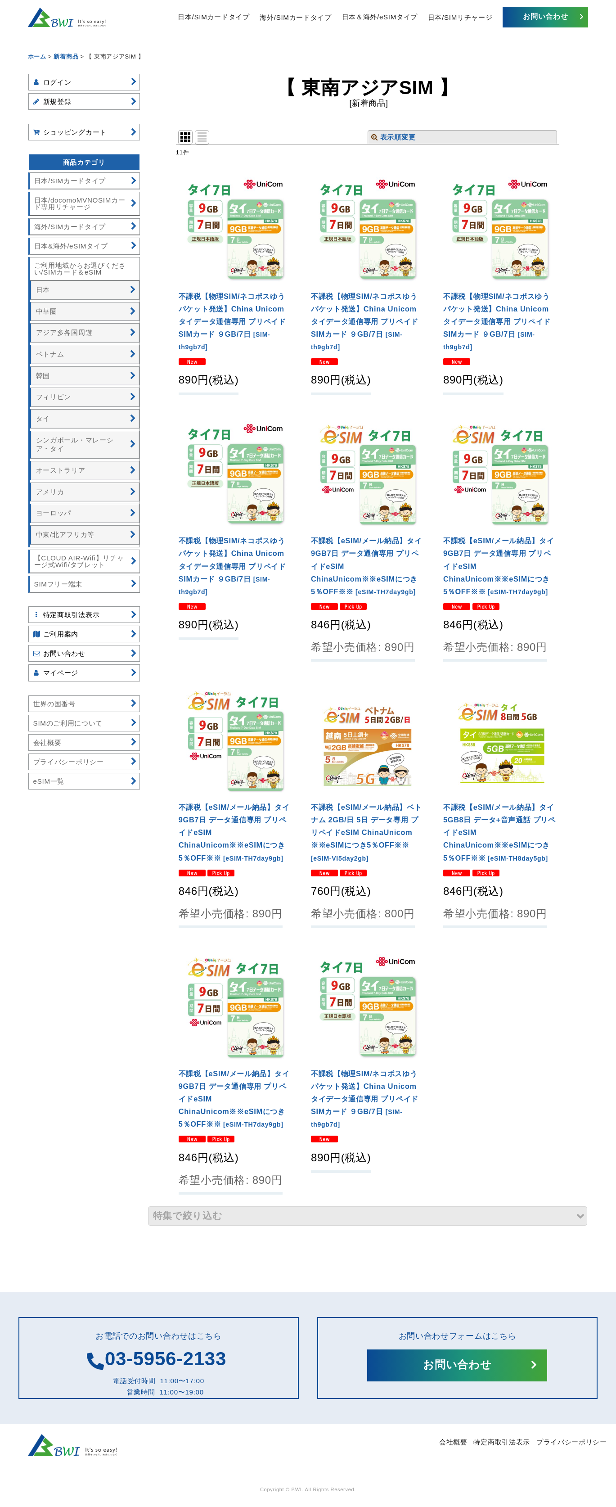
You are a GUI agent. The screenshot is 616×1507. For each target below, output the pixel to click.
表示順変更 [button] (393, 137)
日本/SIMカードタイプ (213, 17)
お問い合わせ (545, 16)
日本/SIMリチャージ (460, 17)
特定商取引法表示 (501, 1442)
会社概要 (453, 1442)
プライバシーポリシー (571, 1442)
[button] (368, 1216)
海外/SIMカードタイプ (295, 17)
